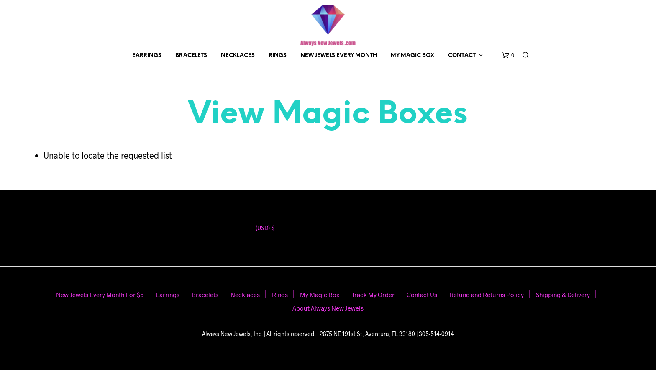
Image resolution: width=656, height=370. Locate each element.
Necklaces (238, 55)
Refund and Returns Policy (486, 294)
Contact (462, 55)
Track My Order (373, 294)
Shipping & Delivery (563, 294)
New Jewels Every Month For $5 (100, 294)
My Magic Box (412, 55)
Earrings (146, 55)
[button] (508, 55)
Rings (278, 55)
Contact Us (422, 294)
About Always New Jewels (328, 308)
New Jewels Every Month (338, 55)
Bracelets (191, 55)
